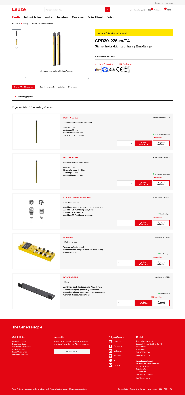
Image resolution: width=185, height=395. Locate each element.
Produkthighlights (19, 344)
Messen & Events (19, 341)
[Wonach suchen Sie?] (74, 9)
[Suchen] (107, 9)
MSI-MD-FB (68, 237)
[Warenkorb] (167, 10)
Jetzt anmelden (72, 351)
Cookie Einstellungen (137, 389)
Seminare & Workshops (21, 346)
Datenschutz (123, 389)
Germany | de (159, 3)
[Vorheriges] (25, 78)
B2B (160, 389)
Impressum (152, 389)
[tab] (23, 87)
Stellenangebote (18, 349)
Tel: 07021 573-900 (144, 374)
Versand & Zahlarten (20, 354)
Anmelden (169, 3)
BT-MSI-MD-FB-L (70, 277)
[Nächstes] (88, 78)
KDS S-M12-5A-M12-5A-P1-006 (76, 197)
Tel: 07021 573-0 (143, 352)
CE (170, 389)
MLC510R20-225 (70, 118)
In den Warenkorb (143, 143)
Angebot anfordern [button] (161, 143)
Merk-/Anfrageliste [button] (104, 64)
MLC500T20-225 (70, 157)
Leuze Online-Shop (19, 352)
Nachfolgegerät (24, 96)
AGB (166, 389)
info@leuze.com (143, 355)
